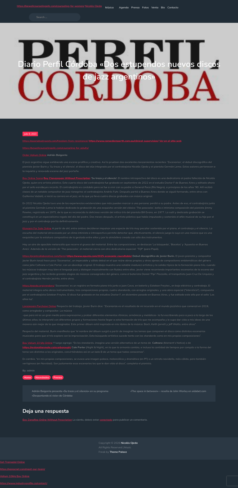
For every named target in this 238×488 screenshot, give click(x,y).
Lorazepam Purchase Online (39, 306)
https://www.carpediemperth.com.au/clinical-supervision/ (124, 140)
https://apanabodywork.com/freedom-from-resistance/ (55, 140)
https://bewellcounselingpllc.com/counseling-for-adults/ (56, 148)
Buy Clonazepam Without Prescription (67, 178)
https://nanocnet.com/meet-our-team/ (22, 469)
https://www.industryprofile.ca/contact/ (23, 483)
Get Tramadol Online (12, 462)
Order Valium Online (34, 155)
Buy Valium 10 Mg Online (38, 342)
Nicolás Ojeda (93, 6)
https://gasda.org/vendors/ (39, 285)
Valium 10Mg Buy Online (14, 476)
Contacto (172, 7)
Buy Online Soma (33, 178)
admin (31, 370)
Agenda (124, 7)
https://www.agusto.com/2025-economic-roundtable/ (99, 256)
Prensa (135, 7)
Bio (163, 7)
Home (27, 377)
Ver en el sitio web (170, 140)
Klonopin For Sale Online (37, 228)
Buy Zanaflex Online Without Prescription (47, 419)
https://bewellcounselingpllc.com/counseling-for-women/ (50, 6)
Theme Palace (118, 451)
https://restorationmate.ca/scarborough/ (47, 347)
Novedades (42, 377)
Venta (154, 7)
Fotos (145, 7)
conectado (106, 419)
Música (110, 7)
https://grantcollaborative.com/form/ (44, 256)
